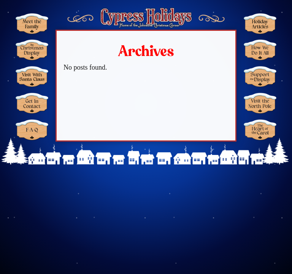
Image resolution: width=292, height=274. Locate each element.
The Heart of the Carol (260, 129)
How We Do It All (260, 50)
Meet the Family (32, 23)
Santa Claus (32, 76)
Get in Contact (32, 103)
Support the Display (260, 76)
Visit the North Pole (260, 103)
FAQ (32, 129)
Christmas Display (32, 50)
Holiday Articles (260, 23)
